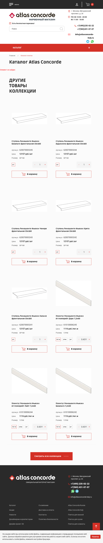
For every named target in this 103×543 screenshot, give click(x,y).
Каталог (12, 505)
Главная (12, 56)
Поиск (61, 29)
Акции (11, 510)
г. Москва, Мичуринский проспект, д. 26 (81, 12)
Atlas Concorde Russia (76, 505)
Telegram (87, 42)
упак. (65, 339)
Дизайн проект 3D (16, 525)
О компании (43, 505)
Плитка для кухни (75, 520)
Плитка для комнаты (76, 525)
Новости (12, 515)
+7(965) (85, 29)
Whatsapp (92, 42)
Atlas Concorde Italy (75, 510)
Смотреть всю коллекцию (47, 456)
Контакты (43, 515)
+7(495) (85, 25)
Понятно (95, 537)
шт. (13, 164)
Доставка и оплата (46, 510)
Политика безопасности (48, 520)
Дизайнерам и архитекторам (20, 520)
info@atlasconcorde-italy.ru (84, 36)
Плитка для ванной (76, 515)
